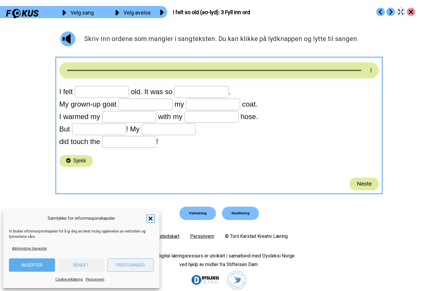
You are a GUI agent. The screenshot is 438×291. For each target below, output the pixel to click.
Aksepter (32, 265)
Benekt (81, 265)
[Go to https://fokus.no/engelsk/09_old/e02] (381, 12)
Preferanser (130, 265)
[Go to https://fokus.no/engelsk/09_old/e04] (391, 12)
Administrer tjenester (29, 248)
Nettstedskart (165, 236)
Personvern (95, 279)
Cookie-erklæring (69, 279)
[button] (151, 219)
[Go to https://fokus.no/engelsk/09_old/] (411, 12)
